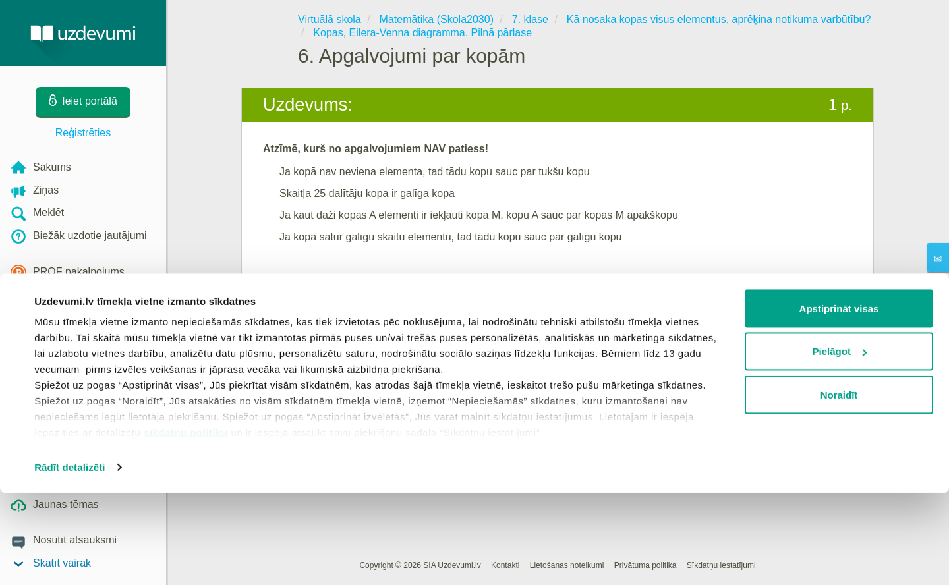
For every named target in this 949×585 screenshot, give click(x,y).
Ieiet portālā (303, 287)
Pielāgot (840, 443)
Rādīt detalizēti (69, 559)
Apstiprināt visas (839, 400)
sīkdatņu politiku (186, 524)
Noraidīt (839, 486)
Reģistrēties (83, 132)
